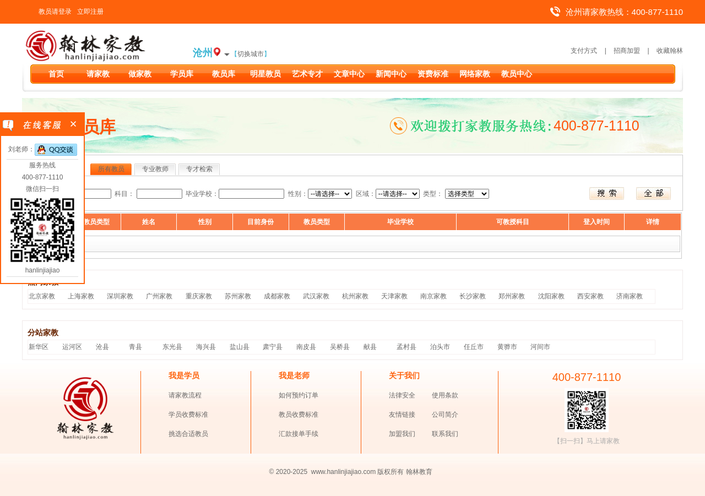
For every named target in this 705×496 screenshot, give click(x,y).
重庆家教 (199, 296)
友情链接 (402, 414)
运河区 (72, 347)
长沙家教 (472, 296)
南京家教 (433, 296)
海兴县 (206, 347)
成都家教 (277, 296)
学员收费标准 (188, 414)
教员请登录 (55, 11)
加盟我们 (402, 434)
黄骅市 (507, 347)
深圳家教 (120, 296)
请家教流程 (185, 395)
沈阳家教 (551, 296)
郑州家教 (511, 296)
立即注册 (90, 11)
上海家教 (81, 296)
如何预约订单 (298, 395)
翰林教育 (419, 472)
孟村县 (406, 347)
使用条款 (445, 395)
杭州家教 (355, 296)
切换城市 (250, 54)
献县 (370, 347)
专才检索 (199, 169)
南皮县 (306, 347)
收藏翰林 (670, 50)
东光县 (172, 347)
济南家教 (629, 296)
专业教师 (155, 169)
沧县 (102, 347)
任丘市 (474, 347)
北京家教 (42, 296)
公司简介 (445, 414)
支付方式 (584, 50)
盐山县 (240, 347)
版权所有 (390, 472)
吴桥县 (340, 347)
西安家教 (590, 296)
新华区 (38, 347)
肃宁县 (273, 347)
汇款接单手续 (298, 434)
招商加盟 (627, 50)
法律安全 (402, 395)
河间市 (540, 347)
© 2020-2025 (288, 472)
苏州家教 (238, 296)
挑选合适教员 (188, 434)
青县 (135, 347)
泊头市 (440, 347)
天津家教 (394, 296)
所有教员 (111, 169)
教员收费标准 (298, 414)
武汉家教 (316, 296)
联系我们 (445, 434)
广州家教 (159, 296)
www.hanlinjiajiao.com (344, 472)
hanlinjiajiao (42, 270)
